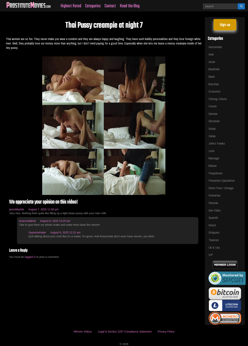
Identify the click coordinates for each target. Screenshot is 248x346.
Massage (214, 158)
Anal (211, 54)
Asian (212, 61)
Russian (213, 203)
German (213, 113)
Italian (212, 136)
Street (212, 225)
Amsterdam (215, 47)
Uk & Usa (214, 247)
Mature (213, 165)
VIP (211, 254)
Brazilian (214, 84)
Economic (214, 91)
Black (212, 76)
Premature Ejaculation (222, 180)
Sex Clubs (215, 210)
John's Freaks (217, 143)
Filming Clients (218, 99)
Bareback (214, 69)
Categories (93, 6)
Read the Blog (130, 6)
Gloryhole (214, 121)
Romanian (214, 195)
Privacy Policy (166, 331)
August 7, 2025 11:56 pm (43, 209)
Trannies (214, 240)
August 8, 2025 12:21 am (65, 232)
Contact (110, 6)
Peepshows (216, 173)
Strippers (214, 232)
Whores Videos (83, 331)
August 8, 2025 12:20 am (55, 220)
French (213, 106)
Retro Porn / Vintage (221, 188)
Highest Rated (70, 6)
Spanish (213, 217)
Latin (211, 151)
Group (212, 128)
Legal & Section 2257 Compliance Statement (125, 331)
